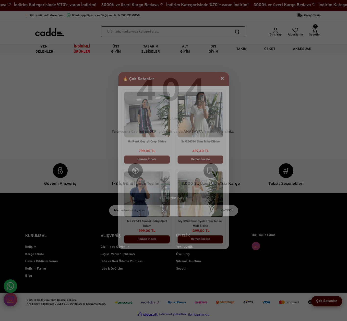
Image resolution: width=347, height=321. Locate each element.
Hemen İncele (145, 159)
